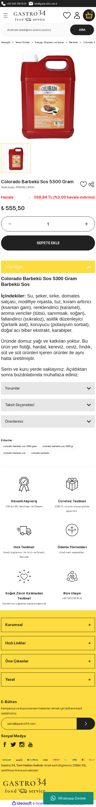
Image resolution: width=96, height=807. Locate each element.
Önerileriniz (14, 421)
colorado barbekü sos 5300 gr (57, 446)
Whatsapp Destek (68, 798)
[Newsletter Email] (48, 724)
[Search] (48, 30)
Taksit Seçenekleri (19, 405)
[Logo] (29, 15)
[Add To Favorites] (83, 184)
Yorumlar (12, 388)
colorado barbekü (40, 452)
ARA (82, 30)
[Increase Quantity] (86, 224)
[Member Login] (77, 15)
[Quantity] (48, 224)
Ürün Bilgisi (14, 267)
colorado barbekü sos (14, 452)
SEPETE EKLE (48, 243)
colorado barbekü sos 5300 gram (20, 446)
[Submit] (86, 724)
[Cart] (89, 15)
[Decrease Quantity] (10, 224)
